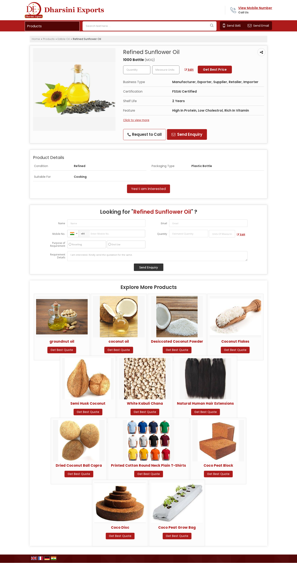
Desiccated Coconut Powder (177, 341)
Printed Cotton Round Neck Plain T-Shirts (148, 465)
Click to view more (136, 120)
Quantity (162, 234)
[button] (255, 8)
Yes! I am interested (148, 188)
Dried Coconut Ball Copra (79, 465)
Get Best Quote (62, 350)
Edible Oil (64, 39)
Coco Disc (120, 527)
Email (164, 223)
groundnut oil (62, 341)
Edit (189, 70)
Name (61, 223)
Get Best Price (215, 69)
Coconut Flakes (235, 341)
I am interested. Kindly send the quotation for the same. (157, 256)
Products (34, 26)
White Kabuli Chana (145, 403)
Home (36, 39)
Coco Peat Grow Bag (177, 527)
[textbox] (165, 70)
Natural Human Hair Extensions (205, 403)
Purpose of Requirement (57, 244)
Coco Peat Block (218, 465)
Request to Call (144, 134)
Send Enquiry (187, 134)
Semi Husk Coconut (87, 403)
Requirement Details (57, 256)
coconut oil (118, 341)
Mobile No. (58, 234)
